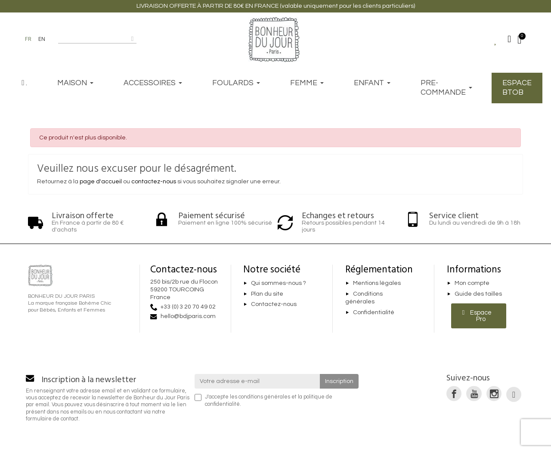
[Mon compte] (509, 39)
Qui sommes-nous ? (278, 283)
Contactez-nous (274, 305)
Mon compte (472, 283)
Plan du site (267, 294)
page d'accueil (101, 182)
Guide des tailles (478, 294)
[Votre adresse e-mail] (257, 381)
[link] (453, 393)
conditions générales (264, 397)
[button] (479, 315)
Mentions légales (377, 283)
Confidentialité (373, 312)
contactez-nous (153, 182)
